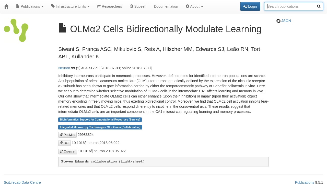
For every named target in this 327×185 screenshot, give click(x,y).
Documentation (165, 6)
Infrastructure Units (70, 6)
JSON (283, 21)
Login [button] (250, 6)
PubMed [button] (67, 135)
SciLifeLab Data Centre (22, 182)
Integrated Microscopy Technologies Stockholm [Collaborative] (100, 127)
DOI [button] (64, 143)
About (194, 6)
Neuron (64, 68)
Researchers (109, 6)
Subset (137, 6)
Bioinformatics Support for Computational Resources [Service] (100, 119)
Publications (29, 6)
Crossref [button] (67, 151)
